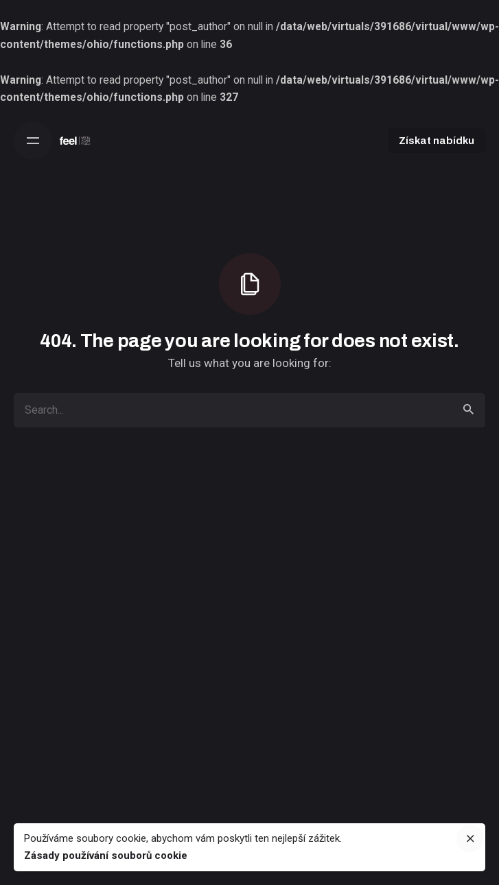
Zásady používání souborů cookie (105, 855)
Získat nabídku (436, 140)
